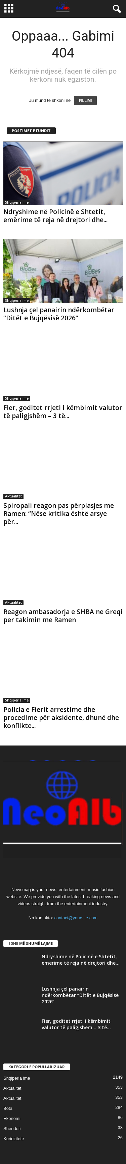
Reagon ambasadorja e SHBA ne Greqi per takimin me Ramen (63, 615)
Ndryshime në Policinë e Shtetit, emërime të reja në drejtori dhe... (55, 215)
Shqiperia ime (17, 202)
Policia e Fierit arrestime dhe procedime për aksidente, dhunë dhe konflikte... (61, 717)
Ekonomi (11, 1118)
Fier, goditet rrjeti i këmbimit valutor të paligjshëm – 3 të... (62, 411)
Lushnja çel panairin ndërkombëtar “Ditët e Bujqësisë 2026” (58, 314)
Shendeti (11, 1128)
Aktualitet (13, 496)
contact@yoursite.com (75, 917)
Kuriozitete (13, 1138)
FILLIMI (85, 100)
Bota (7, 1108)
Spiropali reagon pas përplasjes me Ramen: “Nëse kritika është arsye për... (58, 513)
